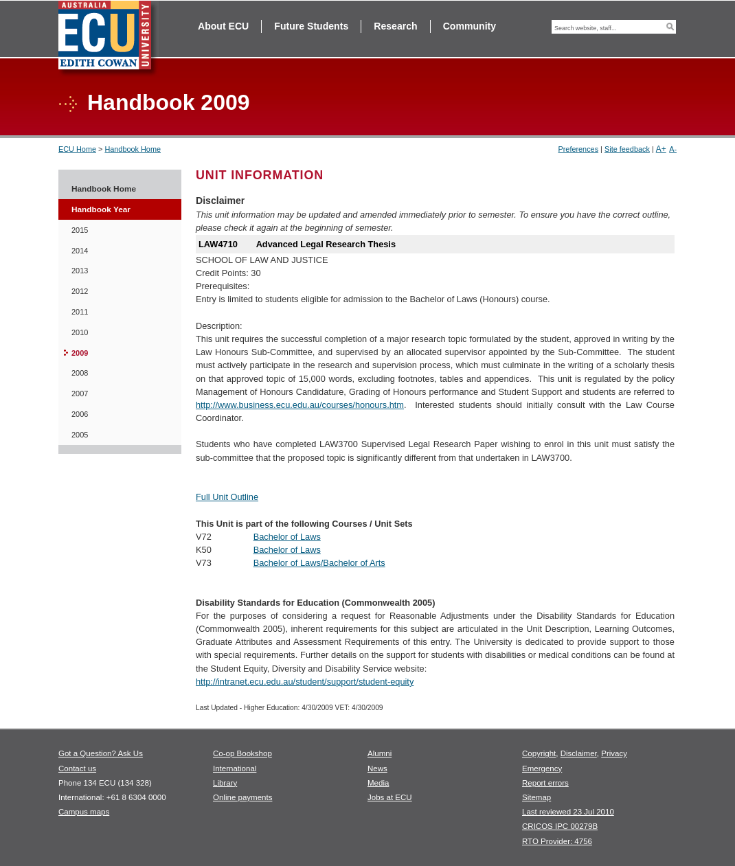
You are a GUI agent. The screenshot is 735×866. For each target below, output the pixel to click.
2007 (79, 393)
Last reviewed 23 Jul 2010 (568, 812)
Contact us (77, 768)
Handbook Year (101, 209)
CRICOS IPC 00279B (560, 826)
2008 (79, 373)
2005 (79, 435)
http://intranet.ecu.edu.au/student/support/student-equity (305, 681)
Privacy (614, 753)
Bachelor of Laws (287, 537)
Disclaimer (579, 753)
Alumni (380, 753)
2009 (79, 353)
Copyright (539, 753)
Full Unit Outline (227, 497)
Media (378, 783)
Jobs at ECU (390, 797)
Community (469, 26)
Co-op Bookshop (242, 753)
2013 (79, 270)
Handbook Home (132, 149)
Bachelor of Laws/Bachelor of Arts (319, 563)
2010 (79, 332)
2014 (79, 251)
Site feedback (627, 149)
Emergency (542, 768)
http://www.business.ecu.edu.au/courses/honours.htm (300, 405)
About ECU (223, 26)
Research (395, 26)
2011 (79, 312)
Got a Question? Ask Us (100, 753)
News (377, 768)
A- (673, 149)
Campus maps (83, 812)
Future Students (311, 26)
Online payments (242, 797)
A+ (661, 149)
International (234, 768)
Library (225, 783)
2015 (79, 230)
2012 (79, 291)
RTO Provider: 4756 (557, 841)
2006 (79, 414)
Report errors (545, 783)
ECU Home (77, 149)
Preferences (578, 149)
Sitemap (536, 797)
